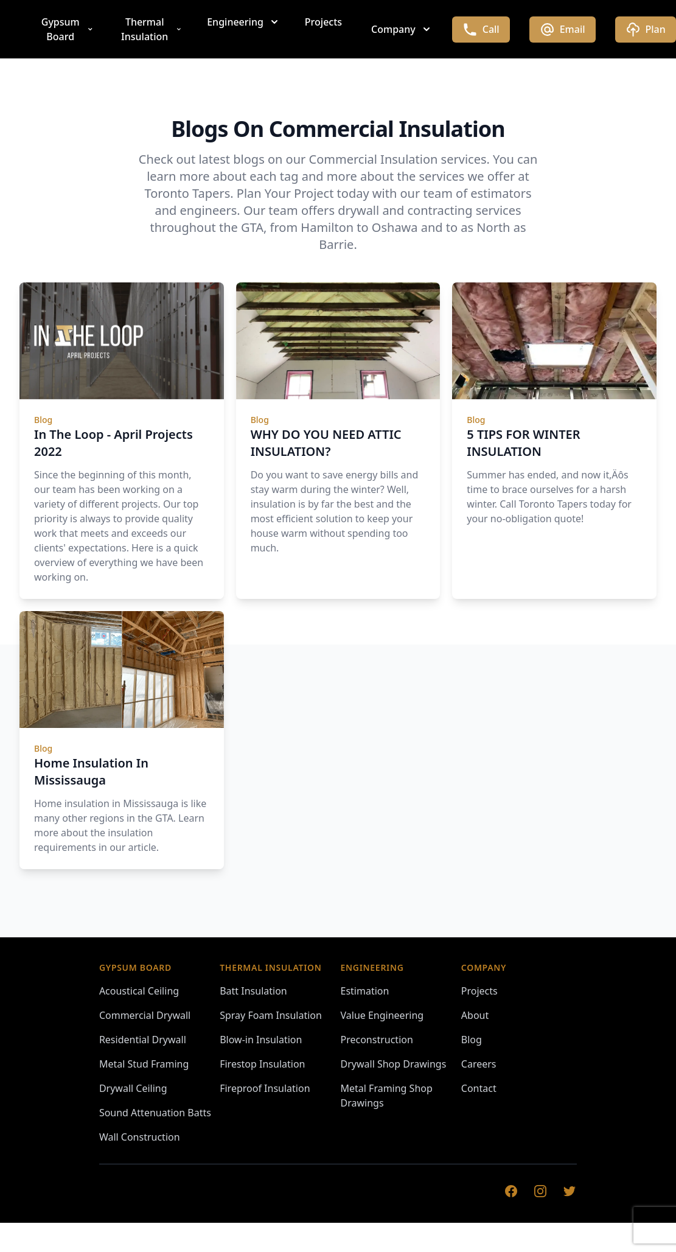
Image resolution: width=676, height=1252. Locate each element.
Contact (479, 1088)
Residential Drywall (142, 1039)
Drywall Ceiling (133, 1088)
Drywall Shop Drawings (394, 1064)
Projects (323, 22)
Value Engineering (382, 1015)
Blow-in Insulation (261, 1039)
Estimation (365, 991)
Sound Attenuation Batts (155, 1112)
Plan (645, 29)
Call (481, 29)
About (475, 1015)
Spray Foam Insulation (271, 1015)
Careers (479, 1064)
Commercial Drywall (144, 1015)
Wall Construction (139, 1137)
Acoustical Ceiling (139, 991)
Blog (471, 1039)
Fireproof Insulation (265, 1088)
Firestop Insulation (262, 1064)
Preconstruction (377, 1039)
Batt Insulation (253, 991)
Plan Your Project (285, 193)
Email (562, 29)
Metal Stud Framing (144, 1064)
